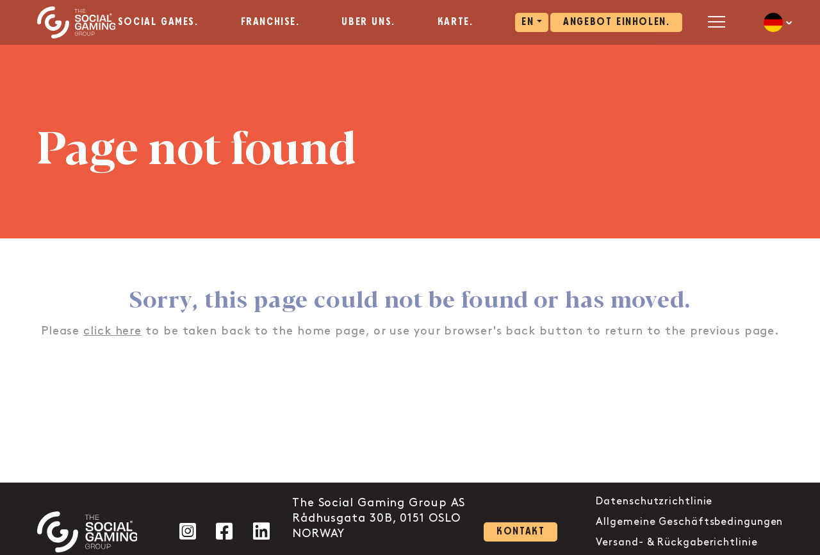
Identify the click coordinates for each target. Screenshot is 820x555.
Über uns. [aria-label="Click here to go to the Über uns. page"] (368, 22)
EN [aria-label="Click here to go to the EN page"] (527, 22)
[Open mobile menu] (716, 21)
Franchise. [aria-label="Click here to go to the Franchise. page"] (270, 22)
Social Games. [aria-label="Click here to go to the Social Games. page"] (158, 22)
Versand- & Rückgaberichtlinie (676, 542)
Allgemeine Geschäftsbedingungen (689, 522)
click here (112, 331)
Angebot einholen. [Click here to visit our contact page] (616, 22)
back (520, 331)
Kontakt (520, 531)
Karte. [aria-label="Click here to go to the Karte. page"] (455, 22)
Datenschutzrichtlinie (654, 501)
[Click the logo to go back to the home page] (76, 22)
